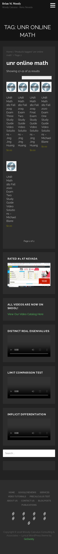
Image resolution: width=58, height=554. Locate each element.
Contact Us (27, 501)
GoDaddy (29, 539)
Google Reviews (27, 492)
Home (9, 51)
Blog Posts (44, 501)
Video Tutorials (17, 496)
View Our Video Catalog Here (25, 314)
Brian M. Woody (11, 3)
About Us (12, 501)
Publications (29, 505)
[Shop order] (37, 77)
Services (44, 492)
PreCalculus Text (40, 496)
